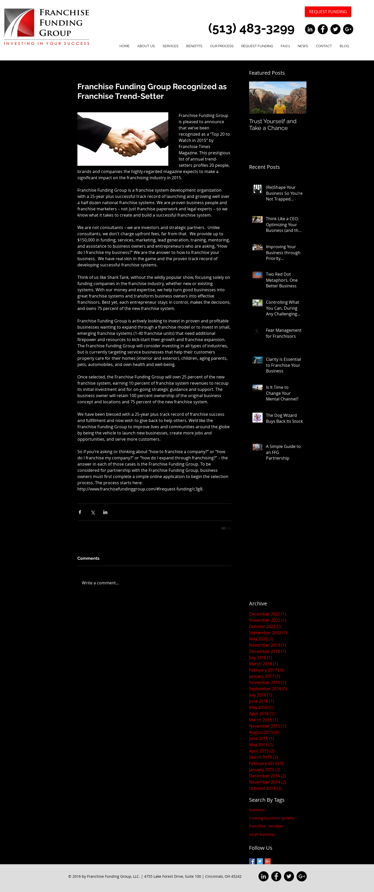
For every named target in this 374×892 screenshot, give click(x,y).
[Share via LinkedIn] (105, 512)
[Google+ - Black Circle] (348, 29)
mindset (276, 826)
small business (262, 834)
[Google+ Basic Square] (268, 861)
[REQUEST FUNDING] (328, 11)
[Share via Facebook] (79, 512)
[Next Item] (298, 98)
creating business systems (272, 817)
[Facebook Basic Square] (252, 861)
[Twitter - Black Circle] (335, 29)
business (257, 809)
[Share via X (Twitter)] (92, 512)
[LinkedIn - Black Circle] (310, 29)
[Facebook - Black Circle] (323, 29)
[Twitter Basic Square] (260, 861)
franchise (257, 826)
